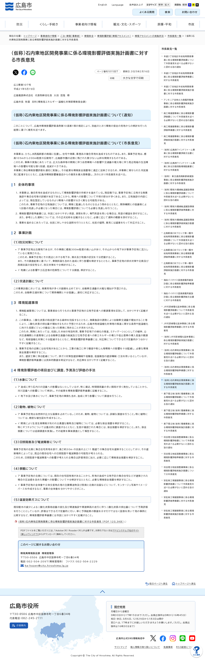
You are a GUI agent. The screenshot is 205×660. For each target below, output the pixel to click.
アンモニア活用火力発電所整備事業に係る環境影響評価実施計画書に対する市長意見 (179, 103)
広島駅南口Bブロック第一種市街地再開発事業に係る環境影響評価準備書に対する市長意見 (179, 253)
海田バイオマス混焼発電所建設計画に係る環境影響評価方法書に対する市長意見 (179, 296)
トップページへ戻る (186, 584)
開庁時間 (119, 607)
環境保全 (89, 36)
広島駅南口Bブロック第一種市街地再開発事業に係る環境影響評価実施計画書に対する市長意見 (179, 268)
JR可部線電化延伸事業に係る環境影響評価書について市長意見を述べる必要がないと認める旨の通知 (179, 312)
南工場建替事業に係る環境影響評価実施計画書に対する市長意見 (179, 139)
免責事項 (168, 647)
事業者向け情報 (48, 36)
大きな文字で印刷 (133, 78)
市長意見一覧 (174, 36)
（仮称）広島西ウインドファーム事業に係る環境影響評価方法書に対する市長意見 (179, 153)
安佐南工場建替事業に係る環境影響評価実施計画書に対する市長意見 (179, 514)
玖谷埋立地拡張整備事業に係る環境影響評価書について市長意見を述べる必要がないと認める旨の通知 (179, 442)
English (102, 5)
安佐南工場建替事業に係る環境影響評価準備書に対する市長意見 (179, 500)
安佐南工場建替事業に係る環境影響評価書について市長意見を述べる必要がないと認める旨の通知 (179, 485)
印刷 (112, 78)
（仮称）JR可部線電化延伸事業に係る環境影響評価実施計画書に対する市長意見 (179, 340)
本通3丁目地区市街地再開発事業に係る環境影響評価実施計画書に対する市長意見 (179, 90)
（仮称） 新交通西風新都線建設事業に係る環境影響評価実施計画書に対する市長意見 (179, 179)
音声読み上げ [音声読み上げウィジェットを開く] (136, 5)
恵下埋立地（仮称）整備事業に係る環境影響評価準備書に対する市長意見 (179, 414)
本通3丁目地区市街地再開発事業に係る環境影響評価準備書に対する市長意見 (179, 76)
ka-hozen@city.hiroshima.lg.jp (46, 565)
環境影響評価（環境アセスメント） (114, 36)
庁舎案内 (21, 625)
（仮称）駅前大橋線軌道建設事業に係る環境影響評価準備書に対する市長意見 (179, 210)
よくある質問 (147, 12)
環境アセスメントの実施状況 (149, 36)
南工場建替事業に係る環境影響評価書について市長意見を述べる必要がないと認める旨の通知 (179, 116)
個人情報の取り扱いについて (145, 647)
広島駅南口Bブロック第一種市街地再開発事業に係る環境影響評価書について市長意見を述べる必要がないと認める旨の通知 (179, 238)
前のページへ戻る (158, 584)
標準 (160, 5)
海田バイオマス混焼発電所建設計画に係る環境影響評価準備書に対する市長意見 (179, 283)
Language (118, 5)
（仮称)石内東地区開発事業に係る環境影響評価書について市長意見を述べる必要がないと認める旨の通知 (179, 355)
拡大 (166, 5)
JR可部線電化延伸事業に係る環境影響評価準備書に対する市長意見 (179, 327)
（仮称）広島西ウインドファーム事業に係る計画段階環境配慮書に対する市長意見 (179, 166)
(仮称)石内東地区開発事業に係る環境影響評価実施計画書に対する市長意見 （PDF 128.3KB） (72, 521)
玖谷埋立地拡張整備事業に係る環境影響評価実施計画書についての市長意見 (179, 470)
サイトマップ (120, 647)
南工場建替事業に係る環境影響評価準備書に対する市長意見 (179, 128)
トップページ (30, 36)
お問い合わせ (189, 12)
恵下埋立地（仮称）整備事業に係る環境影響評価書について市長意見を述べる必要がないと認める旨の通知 (179, 399)
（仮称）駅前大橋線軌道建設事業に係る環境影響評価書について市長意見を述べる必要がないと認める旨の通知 (179, 195)
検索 (167, 12)
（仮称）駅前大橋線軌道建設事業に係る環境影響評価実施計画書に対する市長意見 (179, 223)
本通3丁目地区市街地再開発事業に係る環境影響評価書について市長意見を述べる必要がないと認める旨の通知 (179, 61)
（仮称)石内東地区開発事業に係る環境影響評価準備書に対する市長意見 (179, 370)
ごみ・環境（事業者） (70, 36)
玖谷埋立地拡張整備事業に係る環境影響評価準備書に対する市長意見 (179, 457)
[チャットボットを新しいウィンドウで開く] (196, 657)
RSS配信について (185, 647)
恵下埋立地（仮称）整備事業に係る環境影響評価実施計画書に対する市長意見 (179, 427)
